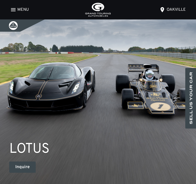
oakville (176, 9)
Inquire (22, 167)
